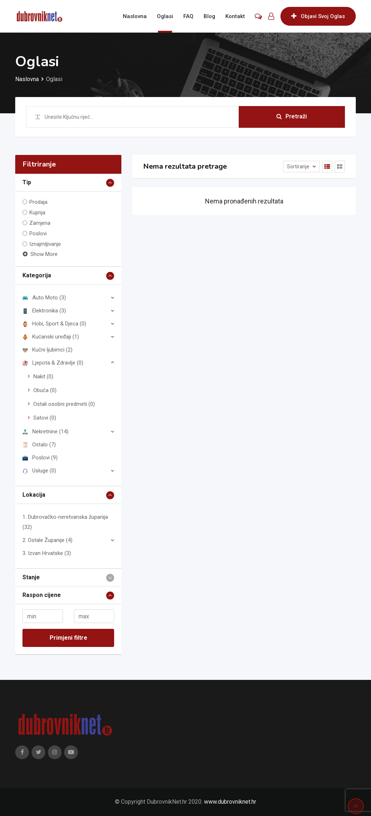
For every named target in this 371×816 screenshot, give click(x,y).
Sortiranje (298, 166)
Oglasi (165, 16)
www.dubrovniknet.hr (230, 801)
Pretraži (291, 116)
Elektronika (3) (44, 310)
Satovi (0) (44, 418)
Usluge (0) (39, 470)
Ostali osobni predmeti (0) (64, 404)
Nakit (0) (43, 376)
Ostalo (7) (39, 444)
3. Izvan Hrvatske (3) (46, 553)
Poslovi (38, 233)
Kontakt (235, 16)
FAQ (188, 16)
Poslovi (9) (40, 457)
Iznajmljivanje (45, 244)
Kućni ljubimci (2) (47, 349)
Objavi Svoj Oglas (318, 16)
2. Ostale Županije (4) (47, 540)
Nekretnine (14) (45, 431)
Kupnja (37, 212)
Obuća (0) (45, 390)
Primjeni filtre (68, 637)
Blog (209, 16)
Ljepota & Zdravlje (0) (52, 362)
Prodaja (38, 202)
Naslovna (135, 16)
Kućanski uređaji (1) (50, 336)
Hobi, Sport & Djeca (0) (54, 323)
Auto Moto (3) (44, 297)
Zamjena (39, 223)
